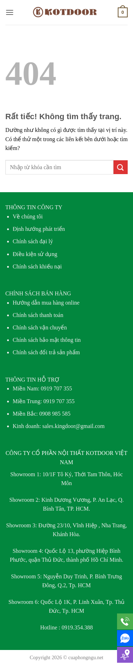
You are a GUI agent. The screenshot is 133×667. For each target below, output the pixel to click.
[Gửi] (120, 167)
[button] (9, 12)
